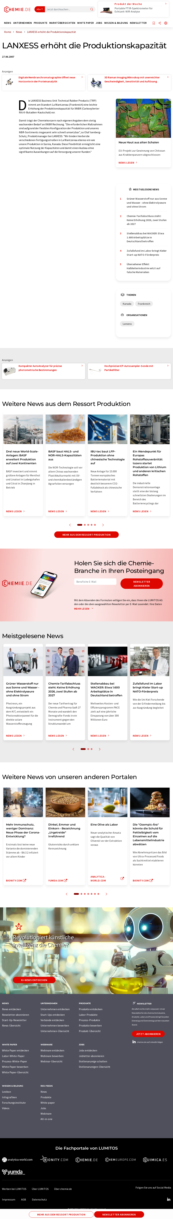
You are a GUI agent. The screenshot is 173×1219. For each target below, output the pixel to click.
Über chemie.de (63, 1189)
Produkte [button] (40, 22)
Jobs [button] (99, 22)
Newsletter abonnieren (141, 583)
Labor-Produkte (88, 1014)
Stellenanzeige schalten (93, 1061)
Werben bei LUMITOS (14, 1189)
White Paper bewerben (15, 1066)
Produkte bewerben (90, 1025)
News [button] (7, 22)
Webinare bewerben (52, 1056)
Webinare (46, 1113)
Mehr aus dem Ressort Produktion (87, 534)
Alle (39, 9)
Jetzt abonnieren (148, 1034)
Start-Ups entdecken (53, 1014)
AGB (23, 1199)
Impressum (8, 1199)
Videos (5, 1108)
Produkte (46, 1097)
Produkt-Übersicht (90, 1031)
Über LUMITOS (40, 1189)
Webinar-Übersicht (52, 1061)
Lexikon (6, 1091)
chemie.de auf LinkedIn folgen (147, 1042)
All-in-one (46, 1119)
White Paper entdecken (15, 1050)
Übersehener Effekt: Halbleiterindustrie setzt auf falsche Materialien (143, 268)
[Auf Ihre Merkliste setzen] (153, 23)
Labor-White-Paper (13, 1056)
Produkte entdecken (90, 1009)
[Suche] (91, 9)
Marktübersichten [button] (62, 22)
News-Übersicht (11, 1025)
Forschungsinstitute (14, 1102)
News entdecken (11, 1009)
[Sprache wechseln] (165, 23)
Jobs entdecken (88, 1050)
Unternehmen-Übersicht (55, 1031)
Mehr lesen (84, 608)
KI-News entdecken (34, 980)
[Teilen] (159, 23)
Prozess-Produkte (89, 1020)
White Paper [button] (85, 22)
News (44, 1091)
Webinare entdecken (52, 1050)
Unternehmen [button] (22, 22)
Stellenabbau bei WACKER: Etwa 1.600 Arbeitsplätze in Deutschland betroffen (145, 237)
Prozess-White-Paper (14, 1061)
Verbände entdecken (52, 1020)
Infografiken (9, 1097)
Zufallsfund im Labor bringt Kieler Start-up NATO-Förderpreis (147, 252)
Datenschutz (39, 1199)
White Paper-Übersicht (15, 1072)
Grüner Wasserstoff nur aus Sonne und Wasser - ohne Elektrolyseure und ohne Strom (147, 202)
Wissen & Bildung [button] (116, 22)
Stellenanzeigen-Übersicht (94, 1066)
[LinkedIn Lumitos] (168, 1199)
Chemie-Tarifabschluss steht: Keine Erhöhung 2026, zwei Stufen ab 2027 (147, 220)
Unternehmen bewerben (55, 1025)
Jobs (43, 1108)
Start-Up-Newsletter (14, 1020)
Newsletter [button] (138, 22)
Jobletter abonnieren (91, 1056)
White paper (48, 1102)
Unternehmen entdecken (55, 1009)
